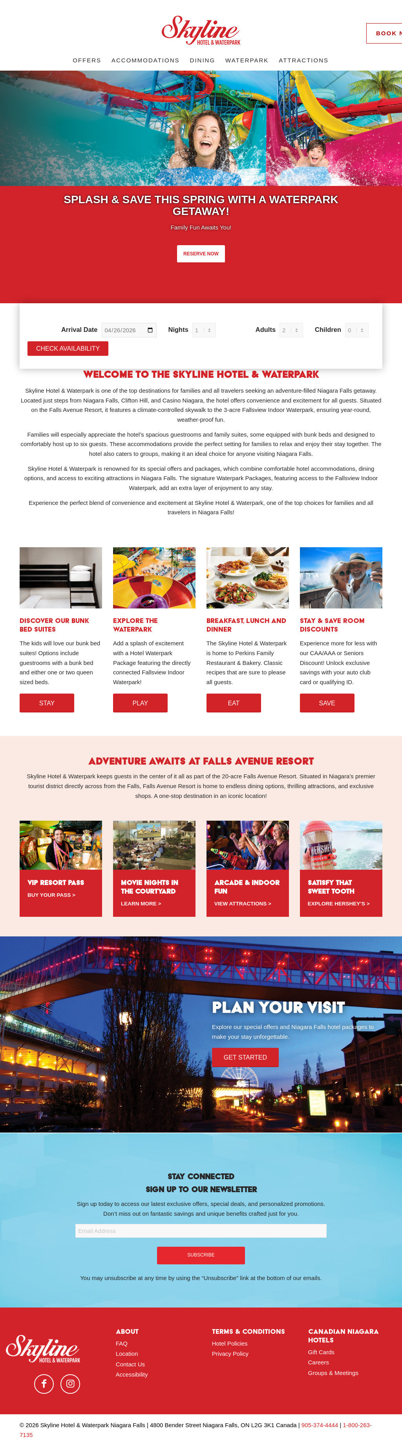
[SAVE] (327, 703)
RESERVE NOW (201, 254)
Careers (318, 1362)
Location (127, 1353)
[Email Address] (201, 1231)
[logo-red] (201, 33)
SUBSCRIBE (200, 1255)
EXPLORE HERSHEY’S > (339, 904)
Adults (266, 329)
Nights (178, 329)
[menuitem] (87, 60)
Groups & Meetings (333, 1373)
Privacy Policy (230, 1353)
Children (328, 329)
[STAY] (47, 703)
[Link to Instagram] (70, 1384)
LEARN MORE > (141, 904)
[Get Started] (245, 1057)
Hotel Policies (230, 1343)
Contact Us (130, 1364)
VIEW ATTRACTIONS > (242, 904)
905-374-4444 (320, 1425)
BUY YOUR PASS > (51, 895)
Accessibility (132, 1374)
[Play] (140, 703)
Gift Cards (321, 1352)
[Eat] (233, 703)
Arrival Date (79, 329)
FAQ (122, 1343)
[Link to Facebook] (44, 1384)
